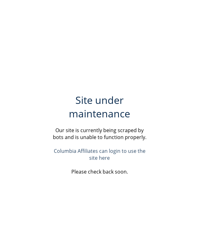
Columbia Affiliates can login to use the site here (99, 154)
